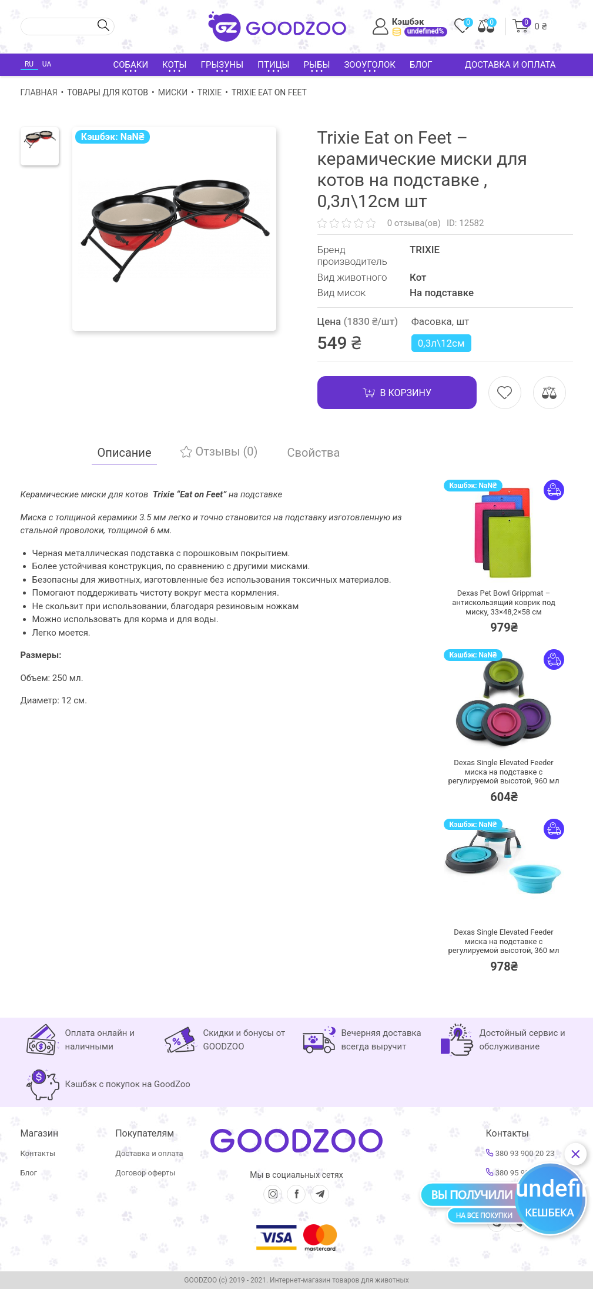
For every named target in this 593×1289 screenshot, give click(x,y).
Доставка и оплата (510, 64)
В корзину (397, 392)
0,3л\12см (441, 343)
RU (29, 64)
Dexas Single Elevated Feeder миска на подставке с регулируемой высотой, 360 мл (503, 941)
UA (46, 64)
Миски (172, 92)
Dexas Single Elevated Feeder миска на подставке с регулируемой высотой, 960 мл (503, 771)
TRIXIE (209, 92)
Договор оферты (145, 1172)
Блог (421, 64)
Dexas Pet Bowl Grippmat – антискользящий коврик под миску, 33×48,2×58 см (503, 602)
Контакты (38, 1153)
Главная (39, 92)
